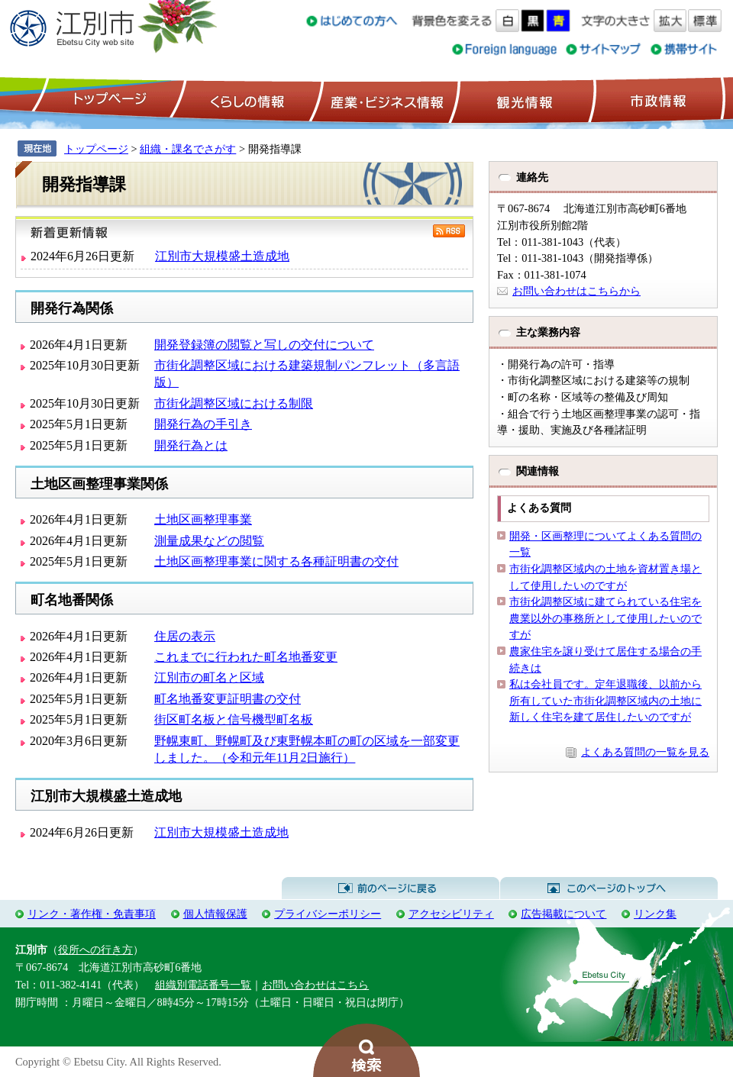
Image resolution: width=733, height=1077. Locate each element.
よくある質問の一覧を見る (645, 752)
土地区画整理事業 (203, 519)
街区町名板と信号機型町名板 (233, 719)
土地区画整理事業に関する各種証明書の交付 (276, 561)
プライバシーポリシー (327, 914)
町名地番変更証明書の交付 (227, 698)
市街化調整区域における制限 (233, 403)
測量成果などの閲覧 (209, 540)
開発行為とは (191, 445)
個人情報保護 (215, 914)
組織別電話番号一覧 (203, 985)
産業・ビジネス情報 (384, 100)
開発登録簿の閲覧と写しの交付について (264, 344)
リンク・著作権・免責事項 (91, 914)
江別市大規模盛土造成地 (222, 256)
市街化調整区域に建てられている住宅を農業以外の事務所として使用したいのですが (605, 617)
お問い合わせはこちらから (576, 291)
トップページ (107, 100)
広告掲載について (563, 914)
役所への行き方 (95, 949)
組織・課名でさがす (188, 149)
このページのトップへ (609, 888)
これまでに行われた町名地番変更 (245, 656)
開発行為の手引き (203, 424)
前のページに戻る (390, 888)
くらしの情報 (246, 100)
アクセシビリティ (451, 914)
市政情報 (656, 100)
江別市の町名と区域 (209, 677)
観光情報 (522, 100)
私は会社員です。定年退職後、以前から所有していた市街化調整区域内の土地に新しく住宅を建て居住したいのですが (605, 700)
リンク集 (655, 914)
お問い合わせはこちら (315, 985)
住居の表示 (184, 636)
